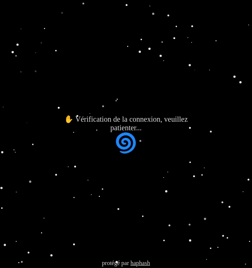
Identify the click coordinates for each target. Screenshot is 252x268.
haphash (140, 263)
